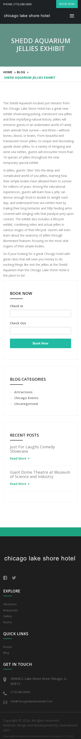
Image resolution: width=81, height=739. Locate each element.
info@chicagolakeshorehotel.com (31, 701)
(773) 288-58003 (20, 692)
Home (7, 72)
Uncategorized (26, 403)
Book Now (40, 343)
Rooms (7, 622)
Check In (16, 306)
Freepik (21, 736)
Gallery (7, 616)
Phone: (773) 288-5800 (17, 4)
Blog (21, 72)
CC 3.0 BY (68, 736)
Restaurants (10, 610)
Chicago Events (26, 398)
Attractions (23, 392)
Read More (18, 458)
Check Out (18, 323)
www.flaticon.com (40, 736)
